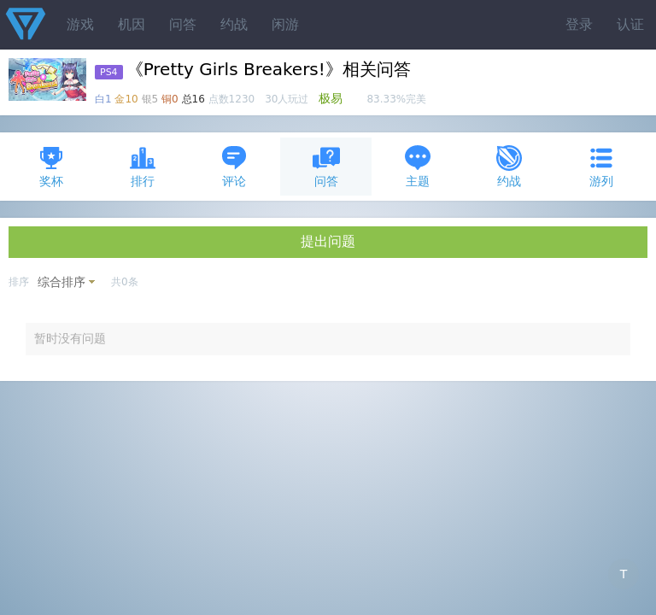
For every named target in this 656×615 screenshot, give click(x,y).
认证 (630, 24)
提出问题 (328, 241)
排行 (142, 166)
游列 (601, 166)
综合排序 (61, 282)
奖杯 (51, 166)
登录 (579, 24)
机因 (131, 24)
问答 (182, 24)
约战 (234, 24)
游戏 (80, 24)
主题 (417, 166)
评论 (234, 166)
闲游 (285, 24)
